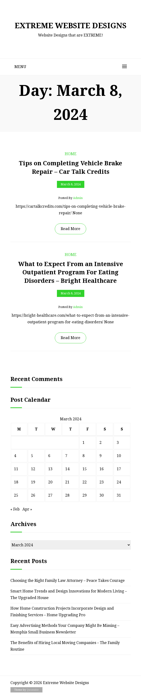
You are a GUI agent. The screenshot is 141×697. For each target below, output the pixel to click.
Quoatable (33, 690)
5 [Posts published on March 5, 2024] (32, 456)
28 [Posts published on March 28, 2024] (67, 495)
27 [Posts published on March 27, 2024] (50, 495)
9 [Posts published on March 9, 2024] (100, 456)
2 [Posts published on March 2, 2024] (100, 442)
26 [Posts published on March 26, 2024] (33, 495)
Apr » (27, 509)
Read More (70, 229)
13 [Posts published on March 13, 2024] (50, 469)
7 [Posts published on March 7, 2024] (66, 456)
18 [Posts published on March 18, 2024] (16, 482)
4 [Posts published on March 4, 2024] (15, 456)
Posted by (70, 198)
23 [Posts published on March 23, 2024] (101, 482)
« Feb (15, 509)
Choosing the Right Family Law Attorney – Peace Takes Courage (67, 580)
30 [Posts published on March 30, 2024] (101, 495)
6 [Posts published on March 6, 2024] (49, 456)
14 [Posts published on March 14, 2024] (67, 469)
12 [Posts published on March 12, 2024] (33, 469)
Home (71, 154)
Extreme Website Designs (71, 25)
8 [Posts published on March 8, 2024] (83, 456)
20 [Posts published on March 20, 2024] (50, 482)
